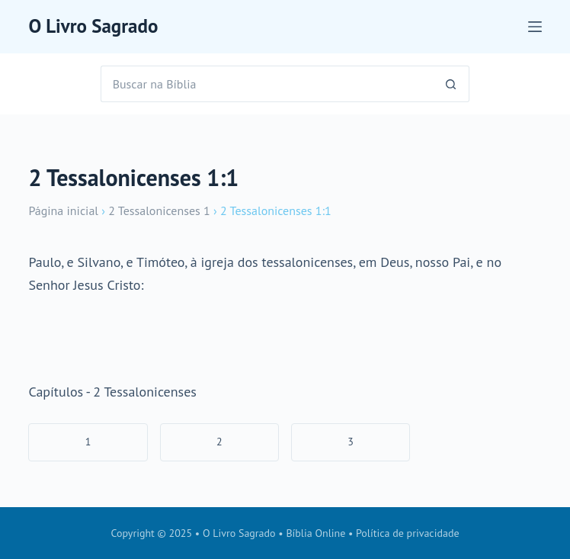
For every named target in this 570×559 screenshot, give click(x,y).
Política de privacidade (408, 533)
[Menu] (535, 27)
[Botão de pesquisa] (451, 84)
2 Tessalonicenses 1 (159, 210)
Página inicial (63, 210)
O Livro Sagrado (93, 26)
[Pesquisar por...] (267, 84)
